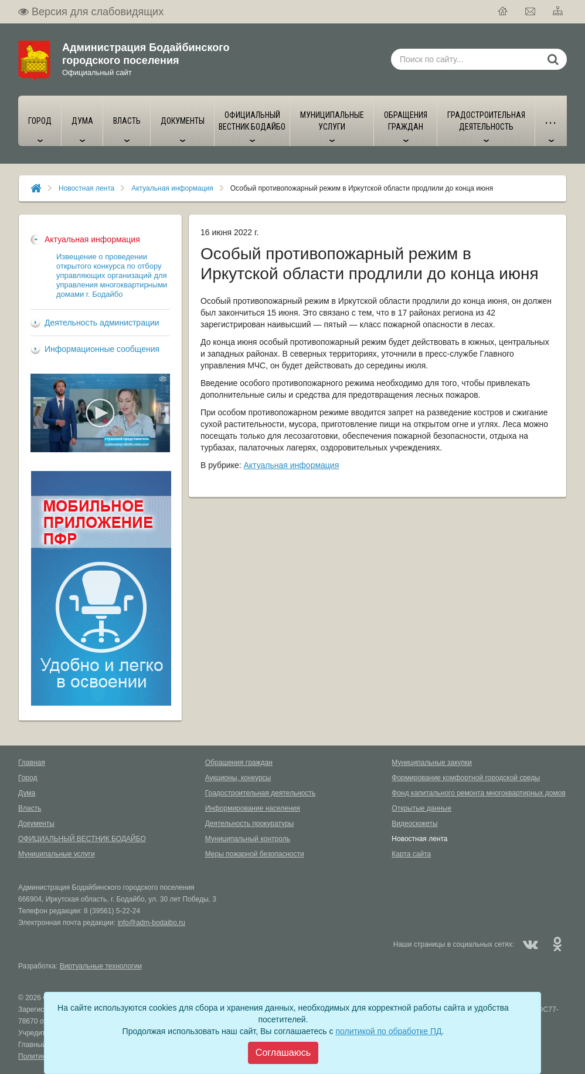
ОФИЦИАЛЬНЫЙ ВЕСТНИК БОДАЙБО (82, 839)
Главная (31, 762)
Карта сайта (411, 854)
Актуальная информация (172, 188)
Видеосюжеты (414, 823)
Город (27, 778)
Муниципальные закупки (432, 762)
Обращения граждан (239, 762)
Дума (26, 793)
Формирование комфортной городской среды (466, 778)
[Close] (283, 1053)
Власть (29, 808)
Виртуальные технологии (101, 966)
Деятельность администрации (102, 322)
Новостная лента (86, 188)
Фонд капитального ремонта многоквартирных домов (478, 793)
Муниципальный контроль (247, 839)
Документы (36, 823)
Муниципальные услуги (56, 854)
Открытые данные (421, 808)
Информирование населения (252, 808)
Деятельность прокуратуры (249, 823)
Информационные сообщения (102, 349)
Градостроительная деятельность (260, 793)
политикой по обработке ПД (388, 1031)
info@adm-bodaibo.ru (151, 923)
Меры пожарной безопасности (254, 854)
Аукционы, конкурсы (238, 778)
